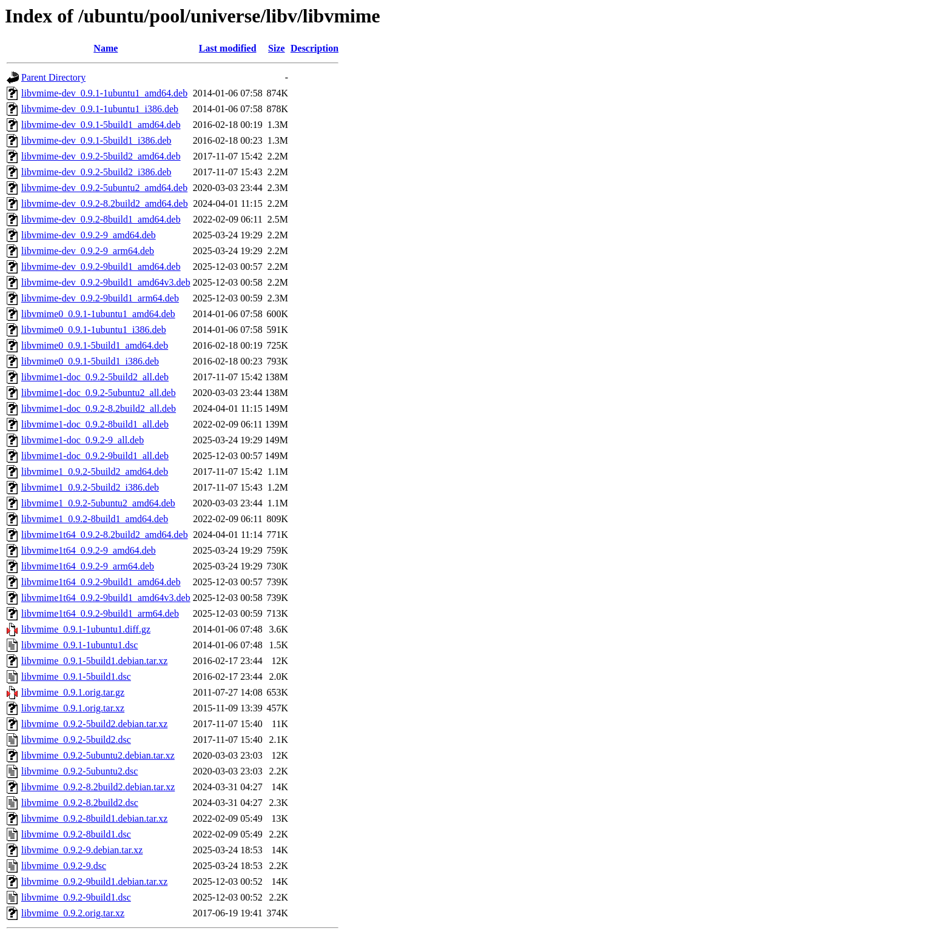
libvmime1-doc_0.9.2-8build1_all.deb (95, 424)
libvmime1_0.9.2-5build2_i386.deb (90, 487)
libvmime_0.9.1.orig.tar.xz (72, 708)
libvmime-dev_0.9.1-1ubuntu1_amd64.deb (104, 93)
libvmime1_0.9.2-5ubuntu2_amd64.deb (98, 503)
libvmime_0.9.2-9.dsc (63, 866)
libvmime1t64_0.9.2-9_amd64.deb (88, 550)
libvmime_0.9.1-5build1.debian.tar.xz (94, 661)
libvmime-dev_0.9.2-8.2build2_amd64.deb (104, 203)
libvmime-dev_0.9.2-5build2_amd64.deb (101, 156)
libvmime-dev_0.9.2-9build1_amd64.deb (101, 266)
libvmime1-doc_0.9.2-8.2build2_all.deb (98, 408)
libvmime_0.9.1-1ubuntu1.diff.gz (85, 629)
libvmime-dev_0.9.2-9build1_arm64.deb (100, 298)
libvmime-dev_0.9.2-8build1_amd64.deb (101, 219)
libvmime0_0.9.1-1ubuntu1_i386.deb (93, 329)
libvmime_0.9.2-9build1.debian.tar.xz (94, 881)
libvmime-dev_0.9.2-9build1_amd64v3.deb (105, 282)
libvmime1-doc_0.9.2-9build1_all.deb (95, 456)
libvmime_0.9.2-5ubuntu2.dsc (79, 771)
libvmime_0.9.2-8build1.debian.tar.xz (94, 818)
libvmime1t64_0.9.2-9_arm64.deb (87, 566)
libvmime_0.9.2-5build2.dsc (76, 739)
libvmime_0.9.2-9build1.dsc (76, 897)
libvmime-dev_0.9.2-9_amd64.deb (88, 235)
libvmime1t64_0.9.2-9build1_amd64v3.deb (105, 598)
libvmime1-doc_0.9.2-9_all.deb (82, 440)
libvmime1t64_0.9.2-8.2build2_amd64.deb (104, 534)
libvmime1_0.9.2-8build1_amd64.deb (94, 519)
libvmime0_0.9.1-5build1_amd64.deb (94, 345)
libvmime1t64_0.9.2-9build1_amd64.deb (101, 582)
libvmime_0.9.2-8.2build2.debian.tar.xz (98, 787)
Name (105, 48)
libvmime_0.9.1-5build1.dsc (76, 676)
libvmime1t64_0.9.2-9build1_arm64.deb (100, 613)
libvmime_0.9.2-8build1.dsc (76, 834)
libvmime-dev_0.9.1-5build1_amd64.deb (101, 124)
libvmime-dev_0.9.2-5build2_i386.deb (96, 172)
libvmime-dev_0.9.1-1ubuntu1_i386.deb (99, 109)
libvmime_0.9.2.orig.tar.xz (72, 913)
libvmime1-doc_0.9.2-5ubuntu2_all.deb (98, 393)
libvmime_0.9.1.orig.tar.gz (72, 692)
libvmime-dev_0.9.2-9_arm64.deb (87, 251)
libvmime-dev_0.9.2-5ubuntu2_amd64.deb (104, 188)
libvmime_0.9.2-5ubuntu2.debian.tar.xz (98, 755)
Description (314, 48)
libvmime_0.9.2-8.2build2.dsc (79, 802)
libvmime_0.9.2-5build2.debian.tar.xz (94, 724)
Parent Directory (53, 77)
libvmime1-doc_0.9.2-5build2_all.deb (95, 377)
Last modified (228, 48)
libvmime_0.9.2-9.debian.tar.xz (82, 850)
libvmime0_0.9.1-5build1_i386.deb (90, 361)
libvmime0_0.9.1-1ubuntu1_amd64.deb (98, 314)
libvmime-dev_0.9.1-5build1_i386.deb (96, 140)
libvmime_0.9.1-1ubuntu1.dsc (79, 645)
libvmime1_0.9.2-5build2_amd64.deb (94, 471)
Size (276, 48)
